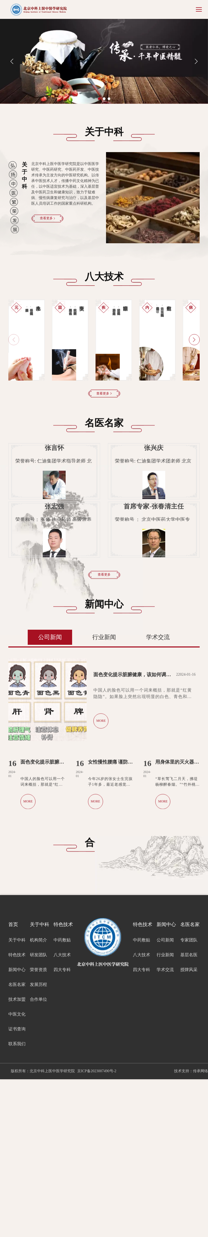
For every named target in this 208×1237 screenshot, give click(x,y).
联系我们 (17, 1201)
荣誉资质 (38, 1127)
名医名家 (17, 1142)
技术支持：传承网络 (191, 1229)
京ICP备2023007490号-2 (96, 1229)
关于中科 (17, 1097)
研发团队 (38, 1112)
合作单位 (38, 1157)
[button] (99, 98)
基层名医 (189, 1112)
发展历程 (38, 1142)
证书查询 (17, 1186)
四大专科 (62, 1127)
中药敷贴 (62, 1097)
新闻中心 (17, 1127)
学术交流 (158, 794)
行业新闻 (104, 794)
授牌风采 (189, 1127)
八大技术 (62, 1112)
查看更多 (47, 218)
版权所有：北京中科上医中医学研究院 (43, 1229)
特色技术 (17, 1112)
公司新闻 (50, 794)
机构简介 (38, 1097)
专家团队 (189, 1097)
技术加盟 (17, 1157)
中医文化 (17, 1172)
